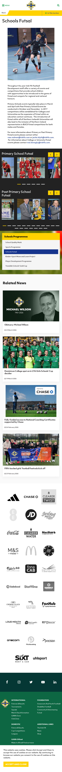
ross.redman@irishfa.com (19, 137)
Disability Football (44, 707)
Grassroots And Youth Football (48, 704)
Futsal (39, 713)
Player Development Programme (18, 261)
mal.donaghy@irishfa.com (38, 142)
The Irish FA (41, 728)
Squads (14, 710)
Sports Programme (12, 247)
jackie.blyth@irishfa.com (43, 137)
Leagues (14, 734)
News (39, 731)
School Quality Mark (13, 242)
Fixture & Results (17, 728)
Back (3, 13)
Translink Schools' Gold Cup (16, 266)
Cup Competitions (18, 731)
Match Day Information (20, 713)
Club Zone (15, 719)
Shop (39, 734)
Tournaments (16, 707)
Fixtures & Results (18, 704)
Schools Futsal (11, 252)
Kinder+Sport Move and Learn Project (20, 256)
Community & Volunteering (47, 710)
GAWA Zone (16, 716)
